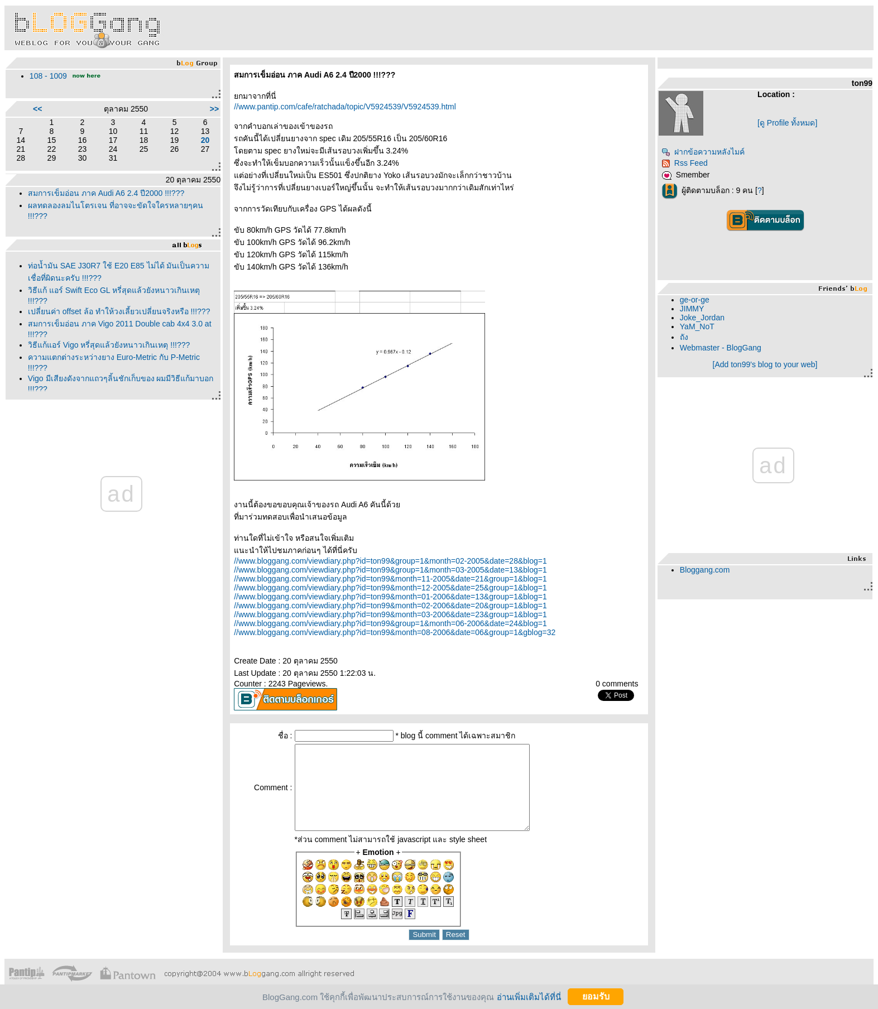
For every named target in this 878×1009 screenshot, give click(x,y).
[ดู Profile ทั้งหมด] (787, 122)
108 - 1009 (48, 75)
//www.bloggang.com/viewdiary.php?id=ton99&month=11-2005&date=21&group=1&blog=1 (390, 578)
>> (214, 108)
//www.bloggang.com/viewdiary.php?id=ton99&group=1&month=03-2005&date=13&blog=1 (390, 569)
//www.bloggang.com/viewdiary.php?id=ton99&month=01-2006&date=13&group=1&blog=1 (390, 596)
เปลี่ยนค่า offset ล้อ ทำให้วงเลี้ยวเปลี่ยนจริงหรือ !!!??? (119, 311)
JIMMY (692, 308)
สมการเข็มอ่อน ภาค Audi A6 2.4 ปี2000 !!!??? (106, 193)
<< (37, 108)
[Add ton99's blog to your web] (765, 364)
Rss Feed (684, 162)
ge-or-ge (694, 299)
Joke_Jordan (702, 317)
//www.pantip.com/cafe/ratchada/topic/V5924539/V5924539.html (345, 106)
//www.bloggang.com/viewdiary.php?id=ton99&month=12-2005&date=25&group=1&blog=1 (390, 587)
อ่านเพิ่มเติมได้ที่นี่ (529, 996)
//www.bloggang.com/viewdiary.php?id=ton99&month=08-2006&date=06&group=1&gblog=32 (394, 632)
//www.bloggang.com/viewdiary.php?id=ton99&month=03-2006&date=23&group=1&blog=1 (390, 614)
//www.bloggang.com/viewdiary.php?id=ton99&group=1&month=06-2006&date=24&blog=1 (390, 623)
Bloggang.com (705, 569)
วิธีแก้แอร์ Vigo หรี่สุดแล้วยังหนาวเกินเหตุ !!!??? (109, 344)
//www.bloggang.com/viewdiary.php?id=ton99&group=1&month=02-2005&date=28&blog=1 (390, 560)
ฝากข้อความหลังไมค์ (703, 151)
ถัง (684, 337)
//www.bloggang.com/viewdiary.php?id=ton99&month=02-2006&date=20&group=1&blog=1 (390, 605)
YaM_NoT (697, 326)
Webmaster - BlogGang (720, 347)
